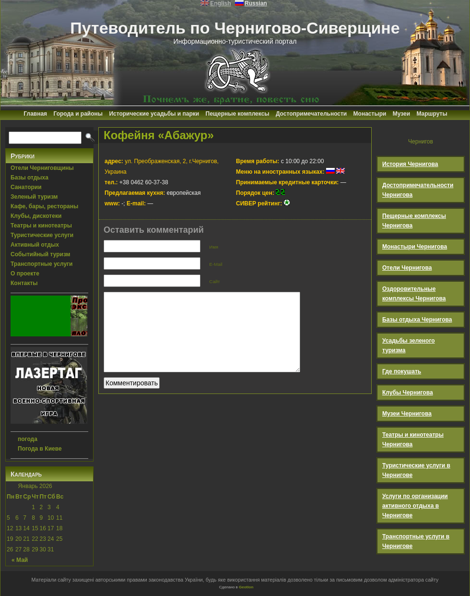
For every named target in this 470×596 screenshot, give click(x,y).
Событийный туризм (40, 254)
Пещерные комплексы (238, 113)
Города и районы (78, 113)
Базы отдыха (29, 177)
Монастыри (370, 113)
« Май (20, 560)
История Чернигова (410, 164)
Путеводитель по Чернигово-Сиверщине (235, 28)
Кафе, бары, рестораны (44, 206)
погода (27, 439)
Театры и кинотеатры (41, 225)
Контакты (24, 283)
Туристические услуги (42, 235)
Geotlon (246, 587)
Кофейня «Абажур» (159, 135)
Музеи (401, 113)
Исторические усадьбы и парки (154, 113)
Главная (35, 113)
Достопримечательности (311, 113)
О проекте (25, 273)
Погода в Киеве (40, 448)
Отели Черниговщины (42, 168)
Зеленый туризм (34, 196)
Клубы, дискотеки (36, 216)
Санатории (26, 187)
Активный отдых (35, 244)
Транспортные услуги (42, 264)
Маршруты (431, 113)
